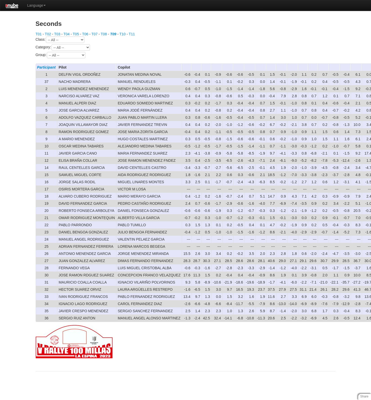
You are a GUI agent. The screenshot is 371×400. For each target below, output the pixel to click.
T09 (113, 34)
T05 (76, 34)
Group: (61, 55)
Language (36, 5)
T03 (57, 34)
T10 (122, 34)
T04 (66, 34)
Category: (63, 47)
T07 (94, 34)
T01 (39, 34)
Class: (60, 40)
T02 (48, 34)
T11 (132, 34)
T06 (85, 34)
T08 (104, 34)
